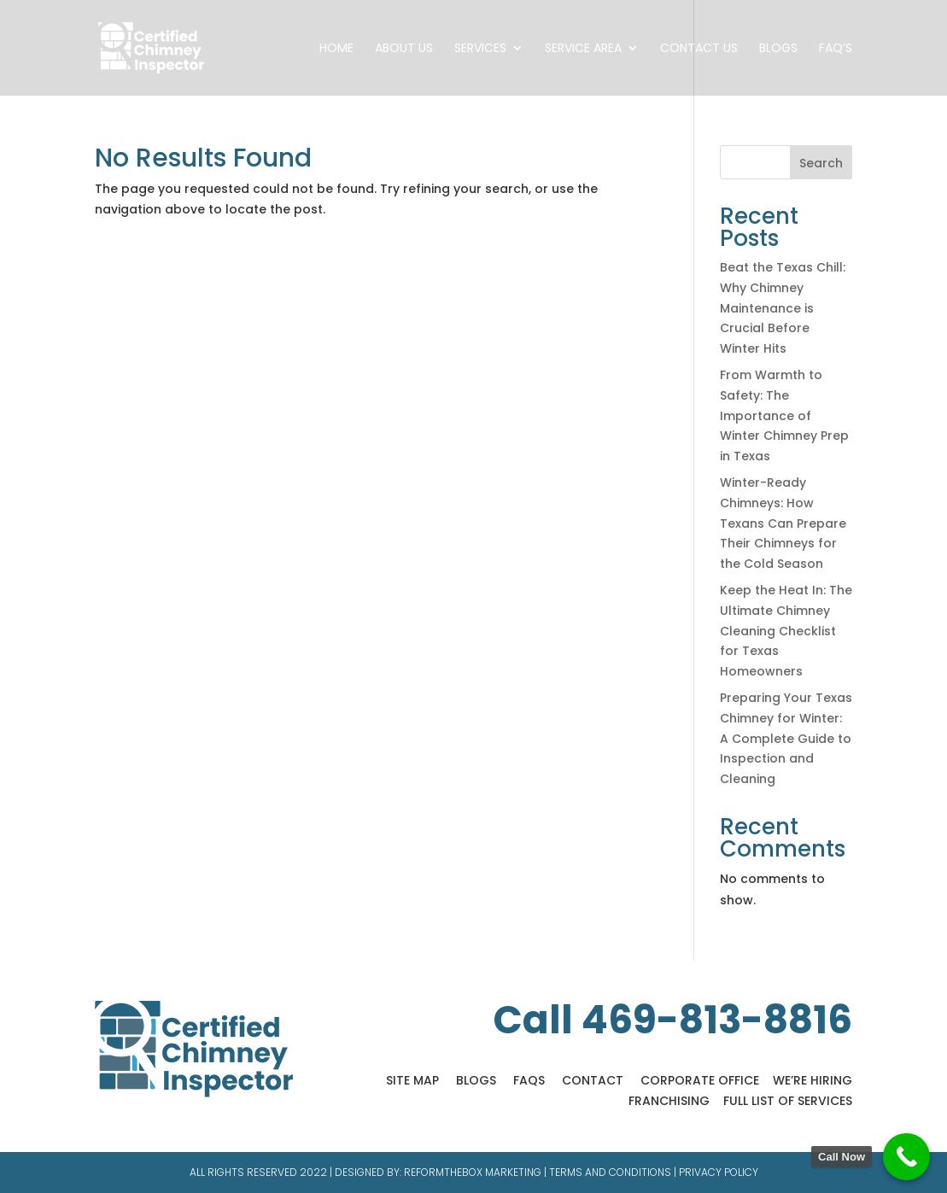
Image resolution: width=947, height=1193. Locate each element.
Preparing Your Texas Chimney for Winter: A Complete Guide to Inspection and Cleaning (786, 738)
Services (480, 49)
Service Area (583, 49)
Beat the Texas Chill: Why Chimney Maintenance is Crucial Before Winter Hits (782, 308)
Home (336, 49)
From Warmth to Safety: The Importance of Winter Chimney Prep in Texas (784, 415)
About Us (404, 49)
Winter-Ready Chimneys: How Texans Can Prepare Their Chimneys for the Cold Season (783, 523)
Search (821, 163)
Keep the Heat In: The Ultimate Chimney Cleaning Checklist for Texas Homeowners (786, 631)
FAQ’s (835, 49)
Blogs (778, 49)
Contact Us (699, 49)
